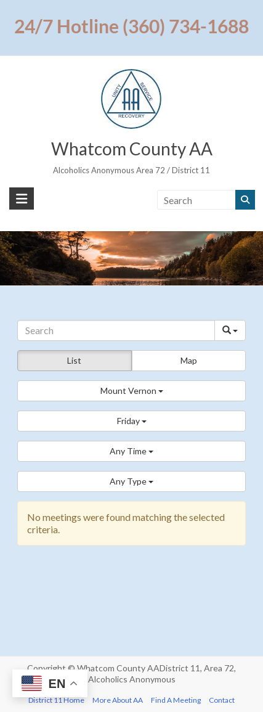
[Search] (116, 330)
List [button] (74, 360)
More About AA (117, 700)
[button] (131, 390)
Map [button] (188, 360)
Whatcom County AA (131, 148)
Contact (222, 700)
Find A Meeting (176, 700)
